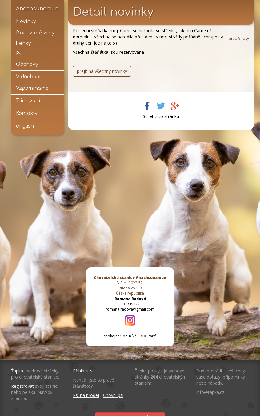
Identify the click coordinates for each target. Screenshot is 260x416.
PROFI (143, 336)
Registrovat (22, 386)
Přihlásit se (84, 371)
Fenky (23, 43)
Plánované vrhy (35, 33)
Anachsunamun (37, 8)
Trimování (28, 101)
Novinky (26, 21)
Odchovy (27, 64)
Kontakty (26, 113)
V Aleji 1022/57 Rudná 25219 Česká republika (130, 285)
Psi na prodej (86, 395)
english (25, 126)
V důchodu (29, 77)
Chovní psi (113, 395)
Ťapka (17, 371)
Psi (19, 54)
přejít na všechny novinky (102, 71)
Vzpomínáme (32, 88)
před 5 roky (239, 38)
